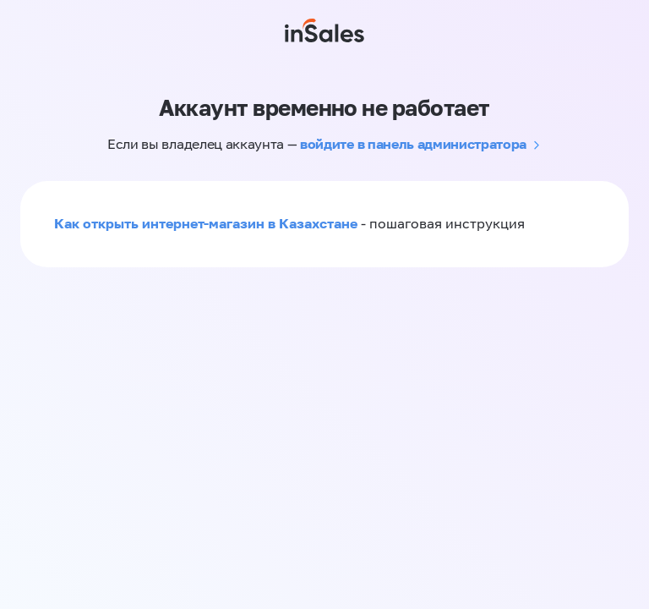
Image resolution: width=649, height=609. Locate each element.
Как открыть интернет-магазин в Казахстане (205, 223)
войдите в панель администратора (413, 143)
